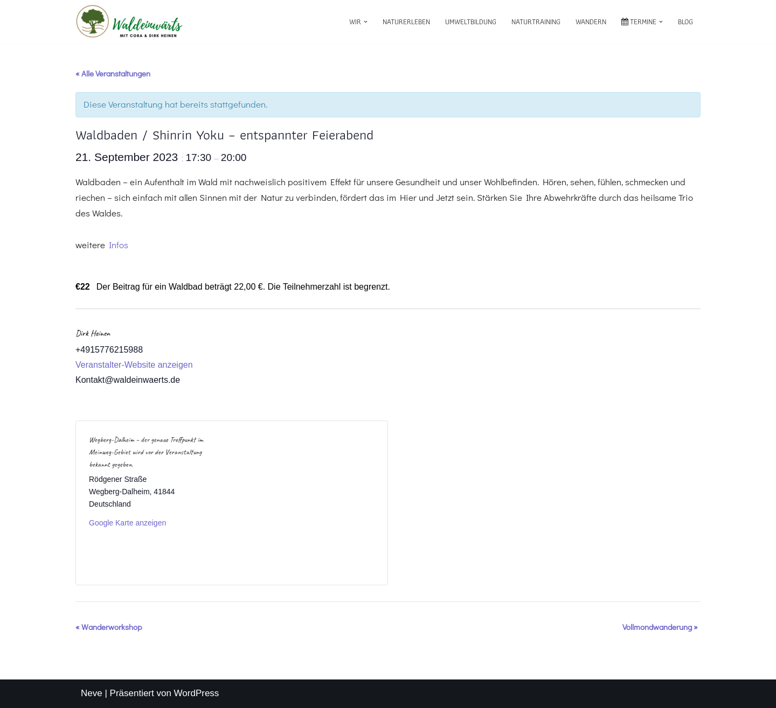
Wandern (591, 21)
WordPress (196, 693)
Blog (685, 21)
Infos (118, 245)
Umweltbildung (470, 21)
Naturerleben (406, 21)
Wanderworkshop (108, 626)
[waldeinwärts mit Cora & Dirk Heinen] (129, 21)
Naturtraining (535, 21)
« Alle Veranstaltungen (112, 73)
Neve (91, 693)
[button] (366, 22)
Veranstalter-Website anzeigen (134, 364)
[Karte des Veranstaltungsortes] (303, 503)
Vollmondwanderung (660, 626)
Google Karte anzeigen (127, 522)
